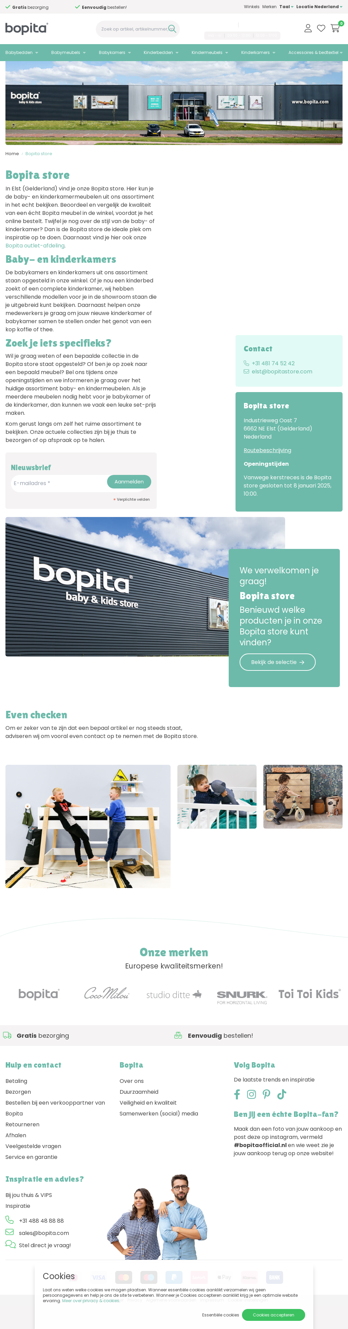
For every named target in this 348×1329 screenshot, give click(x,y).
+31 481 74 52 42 (269, 391)
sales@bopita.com (260, 24)
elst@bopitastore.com (278, 400)
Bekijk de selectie (277, 690)
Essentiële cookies (220, 1315)
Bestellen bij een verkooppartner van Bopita (55, 1132)
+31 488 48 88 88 (218, 24)
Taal (286, 7)
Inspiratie (17, 1230)
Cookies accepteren (273, 1315)
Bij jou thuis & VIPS (28, 1219)
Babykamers (112, 52)
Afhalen (15, 1159)
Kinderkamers (255, 52)
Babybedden (19, 52)
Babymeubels (65, 52)
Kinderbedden (158, 52)
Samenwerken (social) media (159, 1137)
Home (12, 182)
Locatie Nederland (319, 7)
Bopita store (38, 182)
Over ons (132, 1105)
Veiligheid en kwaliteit (148, 1126)
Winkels (252, 7)
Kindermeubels (207, 52)
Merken (269, 7)
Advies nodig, (49, 7)
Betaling (16, 1105)
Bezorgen (18, 1116)
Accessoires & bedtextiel (313, 52)
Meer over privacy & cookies (90, 1301)
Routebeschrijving (267, 478)
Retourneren (22, 1148)
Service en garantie (31, 1181)
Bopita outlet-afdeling (35, 274)
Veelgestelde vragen (33, 1170)
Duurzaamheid (139, 1116)
